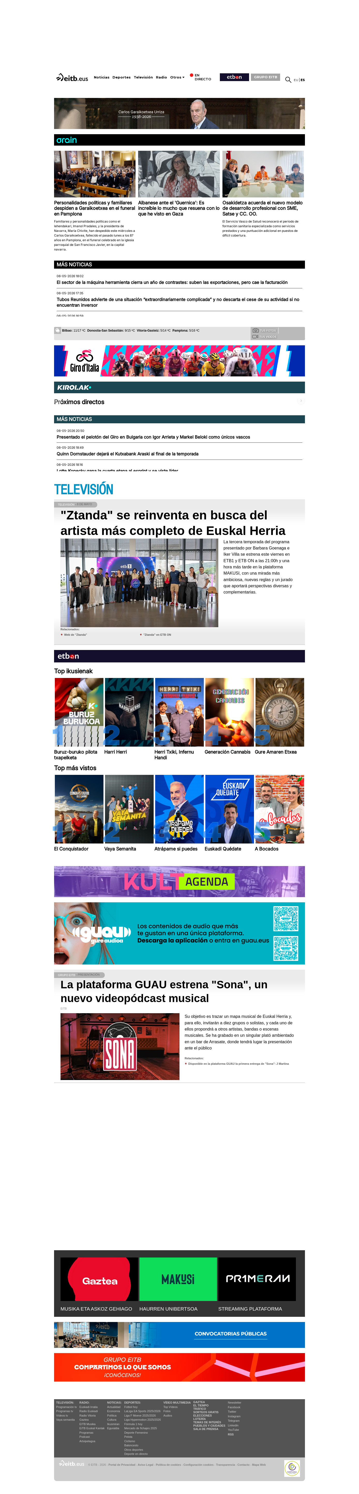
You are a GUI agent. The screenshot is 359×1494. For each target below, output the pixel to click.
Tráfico (199, 1408)
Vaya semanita (65, 1419)
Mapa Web (259, 1464)
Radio (161, 77)
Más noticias (74, 264)
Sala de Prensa (205, 1429)
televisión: (65, 1402)
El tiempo (200, 1405)
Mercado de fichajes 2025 (140, 1428)
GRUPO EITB (265, 77)
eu (296, 80)
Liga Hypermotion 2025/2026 (142, 1419)
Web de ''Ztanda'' (75, 634)
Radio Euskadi (88, 1411)
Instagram (234, 1416)
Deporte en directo (136, 1453)
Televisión (143, 77)
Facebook (234, 1407)
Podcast (84, 1436)
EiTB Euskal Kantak (91, 1428)
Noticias (101, 77)
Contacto (243, 1464)
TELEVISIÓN (83, 490)
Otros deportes (133, 1449)
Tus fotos (264, 330)
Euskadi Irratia (88, 1407)
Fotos (167, 1411)
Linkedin (233, 1425)
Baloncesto (131, 1445)
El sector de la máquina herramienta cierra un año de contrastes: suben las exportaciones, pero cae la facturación (172, 282)
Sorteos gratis (206, 1412)
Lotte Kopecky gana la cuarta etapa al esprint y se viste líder (117, 471)
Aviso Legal (145, 1464)
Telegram (234, 1420)
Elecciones (202, 1415)
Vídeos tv (62, 1415)
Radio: (84, 1402)
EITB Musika (87, 1424)
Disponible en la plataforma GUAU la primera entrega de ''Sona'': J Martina (238, 1063)
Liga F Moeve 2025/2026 (140, 1415)
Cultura (111, 1419)
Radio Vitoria (87, 1415)
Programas (86, 1432)
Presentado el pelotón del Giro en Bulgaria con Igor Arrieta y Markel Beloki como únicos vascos (153, 437)
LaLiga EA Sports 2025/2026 (142, 1411)
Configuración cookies (198, 1464)
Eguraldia (113, 1428)
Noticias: (114, 1402)
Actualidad (113, 1407)
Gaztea (83, 1419)
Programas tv (64, 1411)
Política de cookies (168, 1464)
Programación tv (66, 1407)
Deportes (122, 77)
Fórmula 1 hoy (133, 1424)
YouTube (233, 1429)
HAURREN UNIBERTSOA (168, 1309)
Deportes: (132, 1402)
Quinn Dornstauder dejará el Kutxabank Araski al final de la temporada (127, 453)
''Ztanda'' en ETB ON (157, 634)
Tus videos (264, 336)
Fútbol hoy (131, 1407)
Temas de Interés (207, 1422)
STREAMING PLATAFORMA (250, 1309)
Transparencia (225, 1464)
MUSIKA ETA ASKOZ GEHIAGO (96, 1309)
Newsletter (234, 1402)
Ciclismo (129, 1441)
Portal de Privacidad (121, 1464)
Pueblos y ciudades (209, 1425)
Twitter (232, 1411)
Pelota (128, 1436)
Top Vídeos (170, 1407)
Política (111, 1415)
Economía (113, 1411)
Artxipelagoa (87, 1441)
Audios (167, 1415)
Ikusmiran (113, 1424)
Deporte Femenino (136, 1432)
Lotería (199, 1418)
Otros (175, 77)
